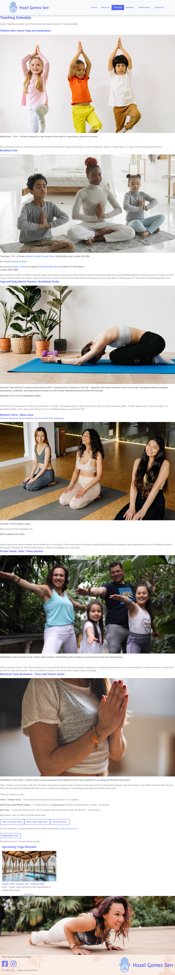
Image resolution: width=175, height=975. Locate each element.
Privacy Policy (8, 970)
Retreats (130, 7)
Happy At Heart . (20, 261)
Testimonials (144, 7)
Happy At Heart (20, 266)
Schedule (118, 7)
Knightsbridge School (50, 266)
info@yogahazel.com (68, 828)
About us (105, 7)
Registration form (10, 835)
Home (94, 7)
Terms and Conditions (27, 970)
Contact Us (159, 7)
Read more (29, 894)
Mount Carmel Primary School (41, 256)
